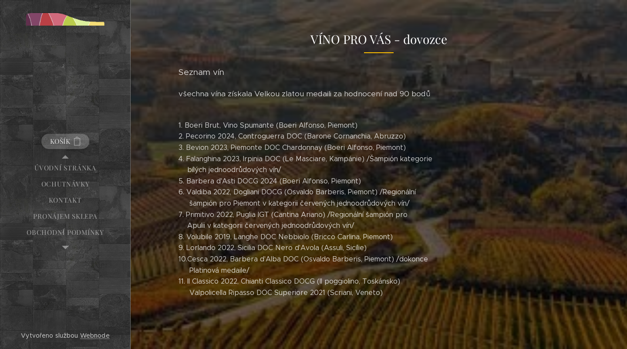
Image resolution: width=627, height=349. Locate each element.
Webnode (95, 335)
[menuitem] (65, 168)
